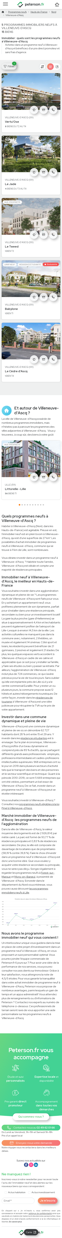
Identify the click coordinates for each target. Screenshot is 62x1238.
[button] (31, 1127)
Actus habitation (16, 1192)
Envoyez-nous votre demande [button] (31, 1143)
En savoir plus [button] (15, 1222)
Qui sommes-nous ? (31, 1116)
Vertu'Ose (12, 122)
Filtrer (10, 65)
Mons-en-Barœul (24, 876)
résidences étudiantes (34, 738)
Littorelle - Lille (15, 489)
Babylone (11, 309)
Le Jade (10, 184)
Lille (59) (10, 484)
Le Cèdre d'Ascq (16, 371)
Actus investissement (43, 1192)
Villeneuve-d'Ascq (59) (19, 117)
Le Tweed (12, 246)
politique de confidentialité (40, 1213)
